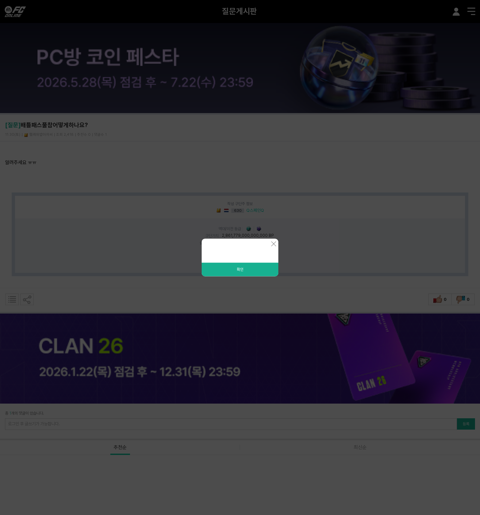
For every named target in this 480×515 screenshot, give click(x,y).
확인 (240, 269)
